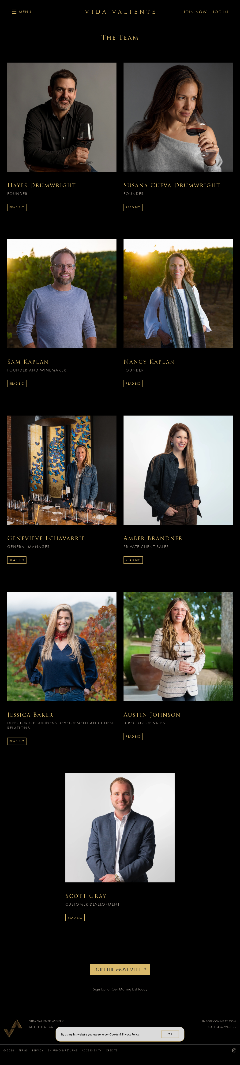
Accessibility (92, 1050)
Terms (24, 1050)
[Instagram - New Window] (234, 1050)
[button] (22, 11)
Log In (220, 11)
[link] (124, 1034)
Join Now (195, 11)
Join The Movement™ (120, 969)
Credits (111, 1050)
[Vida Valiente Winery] (13, 1030)
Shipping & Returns (63, 1050)
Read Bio (16, 207)
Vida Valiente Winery (120, 11)
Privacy (38, 1050)
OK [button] (170, 1034)
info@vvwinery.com (219, 1021)
